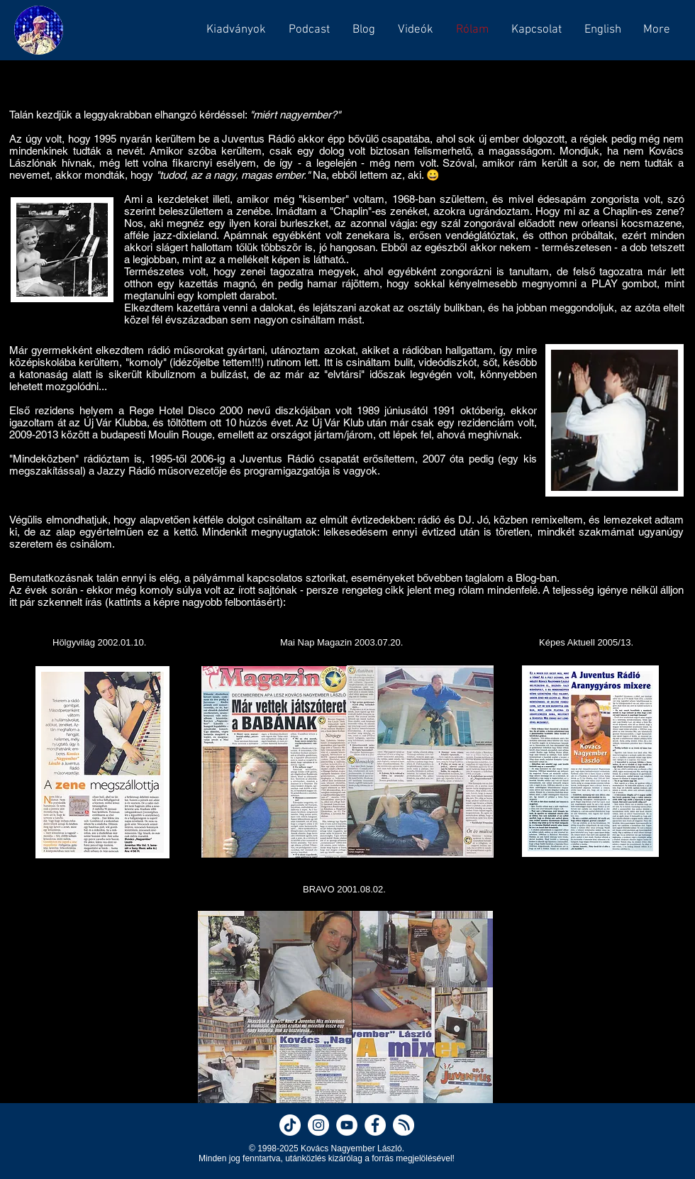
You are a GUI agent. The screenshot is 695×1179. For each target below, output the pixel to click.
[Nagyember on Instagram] (318, 1125)
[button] (308, 29)
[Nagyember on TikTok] (290, 1125)
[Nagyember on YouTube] (346, 1125)
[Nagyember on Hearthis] (403, 1125)
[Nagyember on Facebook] (375, 1125)
